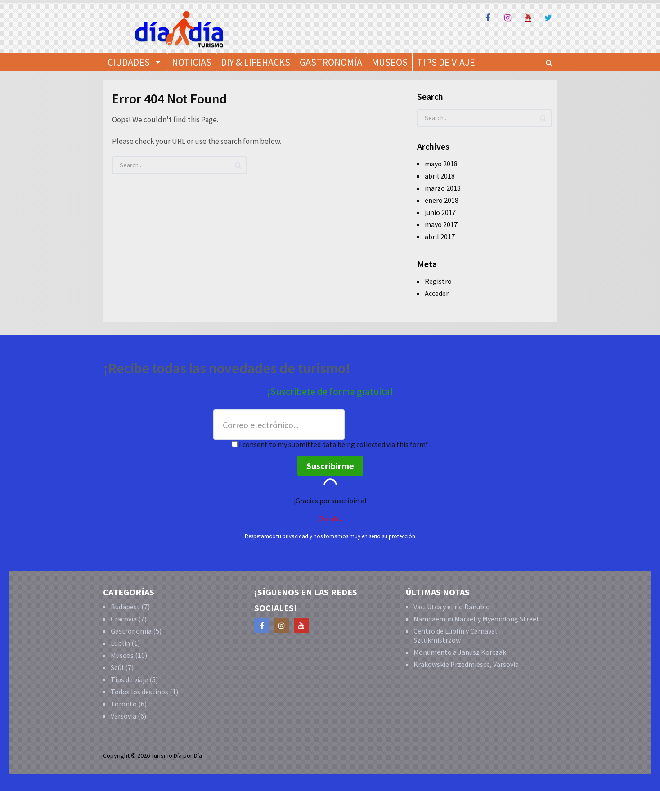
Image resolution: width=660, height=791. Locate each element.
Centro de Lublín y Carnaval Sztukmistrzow (455, 635)
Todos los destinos (139, 691)
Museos (390, 62)
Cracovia (124, 618)
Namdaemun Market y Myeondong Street (476, 618)
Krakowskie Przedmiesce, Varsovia (466, 664)
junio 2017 (440, 212)
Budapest (125, 606)
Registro (438, 281)
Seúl (117, 667)
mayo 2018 (441, 163)
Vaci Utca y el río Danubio (451, 606)
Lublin (120, 643)
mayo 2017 (441, 224)
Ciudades (129, 62)
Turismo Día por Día (176, 755)
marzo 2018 (443, 187)
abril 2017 (440, 236)
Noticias (191, 62)
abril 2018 (440, 175)
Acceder (437, 293)
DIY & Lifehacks (255, 62)
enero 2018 (441, 200)
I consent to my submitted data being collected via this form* (330, 444)
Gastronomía (331, 62)
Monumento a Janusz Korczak (459, 652)
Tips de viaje (129, 679)
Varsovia (123, 715)
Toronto (124, 703)
